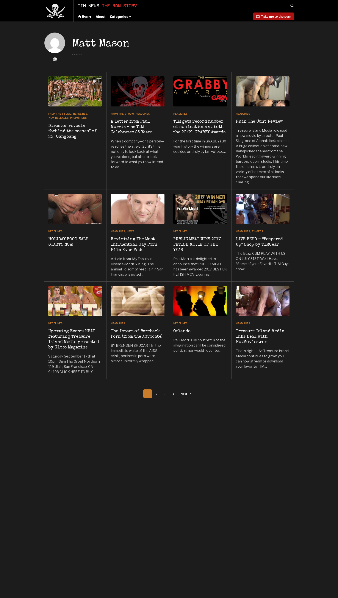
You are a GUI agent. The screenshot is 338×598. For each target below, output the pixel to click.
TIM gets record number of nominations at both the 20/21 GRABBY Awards (199, 127)
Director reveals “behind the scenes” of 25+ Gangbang (72, 131)
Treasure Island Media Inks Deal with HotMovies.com (260, 336)
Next (184, 393)
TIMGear (257, 231)
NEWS (130, 231)
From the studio (59, 113)
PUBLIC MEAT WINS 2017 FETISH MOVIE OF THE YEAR (197, 244)
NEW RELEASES (59, 117)
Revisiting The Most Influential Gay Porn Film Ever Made (134, 244)
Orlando (182, 331)
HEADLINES (80, 113)
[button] (292, 5)
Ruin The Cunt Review (259, 122)
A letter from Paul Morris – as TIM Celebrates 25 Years (131, 127)
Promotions (78, 117)
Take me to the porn (273, 16)
